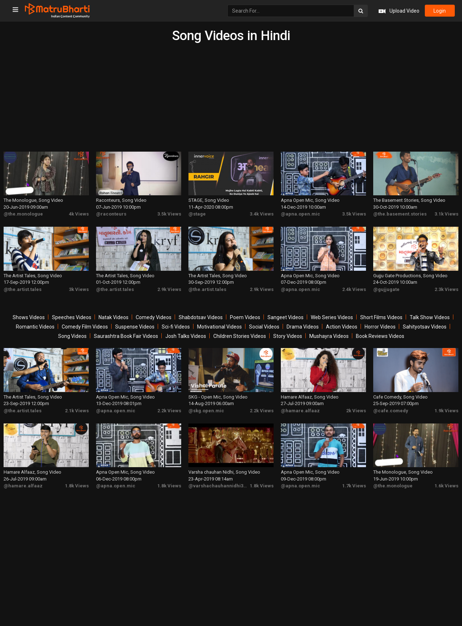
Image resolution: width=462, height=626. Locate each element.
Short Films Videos (381, 316)
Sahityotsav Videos (424, 326)
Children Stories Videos (239, 335)
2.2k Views (169, 409)
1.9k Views (446, 409)
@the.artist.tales (23, 288)
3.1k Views (446, 213)
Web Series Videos (332, 316)
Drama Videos (303, 326)
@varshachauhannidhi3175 (219, 483)
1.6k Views (446, 483)
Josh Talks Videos (185, 335)
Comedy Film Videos (85, 326)
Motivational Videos (219, 326)
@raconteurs (111, 213)
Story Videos (287, 335)
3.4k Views (262, 213)
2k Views (356, 409)
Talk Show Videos (430, 316)
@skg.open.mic (206, 409)
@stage (197, 213)
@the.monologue (23, 213)
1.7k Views (354, 483)
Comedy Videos (153, 316)
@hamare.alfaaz (300, 409)
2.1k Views (77, 409)
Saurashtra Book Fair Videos (126, 335)
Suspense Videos (134, 326)
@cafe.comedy (390, 409)
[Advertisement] (231, 97)
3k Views (79, 288)
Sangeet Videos (285, 316)
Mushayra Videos (329, 335)
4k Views (79, 213)
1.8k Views (77, 483)
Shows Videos (29, 316)
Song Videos (72, 335)
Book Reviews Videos (380, 335)
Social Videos (264, 326)
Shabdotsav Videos (201, 316)
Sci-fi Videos (176, 326)
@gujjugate (386, 288)
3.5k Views (169, 213)
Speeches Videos (71, 316)
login (439, 11)
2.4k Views (354, 288)
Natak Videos (113, 316)
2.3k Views (446, 288)
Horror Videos (380, 326)
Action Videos (341, 326)
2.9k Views (169, 288)
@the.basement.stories (400, 213)
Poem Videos (245, 316)
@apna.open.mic (300, 213)
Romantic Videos (35, 326)
